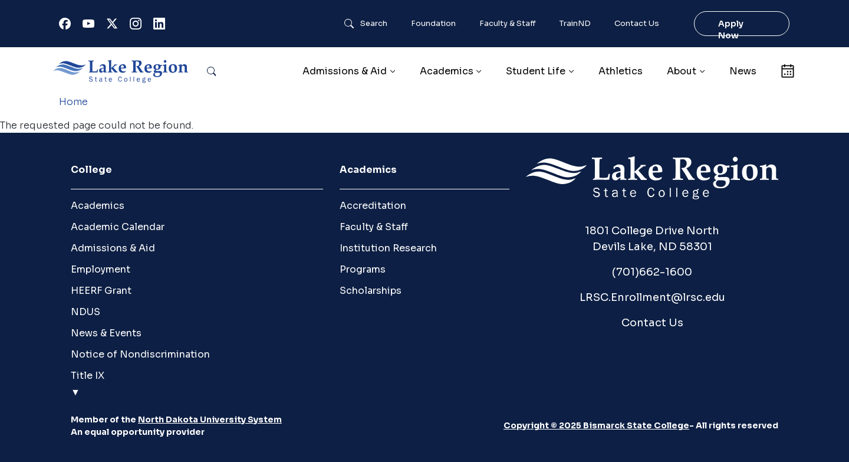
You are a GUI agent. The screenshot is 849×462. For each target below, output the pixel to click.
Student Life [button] (535, 71)
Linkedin (161, 26)
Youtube (90, 26)
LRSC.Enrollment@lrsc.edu (652, 297)
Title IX (87, 375)
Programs (363, 269)
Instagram (138, 26)
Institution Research (388, 248)
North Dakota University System (210, 419)
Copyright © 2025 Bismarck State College (596, 425)
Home (73, 102)
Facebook (67, 26)
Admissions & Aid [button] (344, 71)
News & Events (106, 333)
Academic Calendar (117, 227)
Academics (97, 205)
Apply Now (730, 29)
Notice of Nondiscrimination (140, 354)
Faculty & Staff (507, 23)
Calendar (787, 71)
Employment (100, 269)
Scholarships (371, 290)
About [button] (681, 71)
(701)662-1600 (652, 272)
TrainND (575, 23)
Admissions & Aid (113, 248)
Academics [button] (446, 71)
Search (373, 23)
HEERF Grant (101, 290)
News (742, 71)
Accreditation (373, 205)
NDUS (85, 312)
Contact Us (636, 23)
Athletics (620, 71)
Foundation (433, 23)
